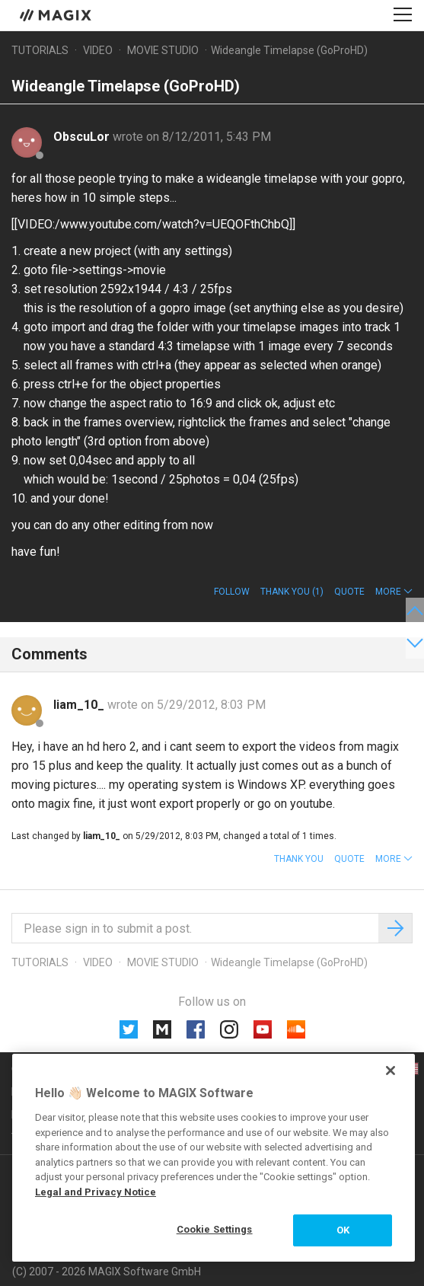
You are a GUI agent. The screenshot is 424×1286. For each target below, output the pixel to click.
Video (98, 50)
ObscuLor (83, 136)
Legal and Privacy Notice (95, 1192)
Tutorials (40, 50)
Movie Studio (163, 50)
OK (342, 1230)
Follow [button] (232, 591)
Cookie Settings (215, 1229)
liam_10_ (80, 704)
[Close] (390, 1070)
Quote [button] (349, 591)
